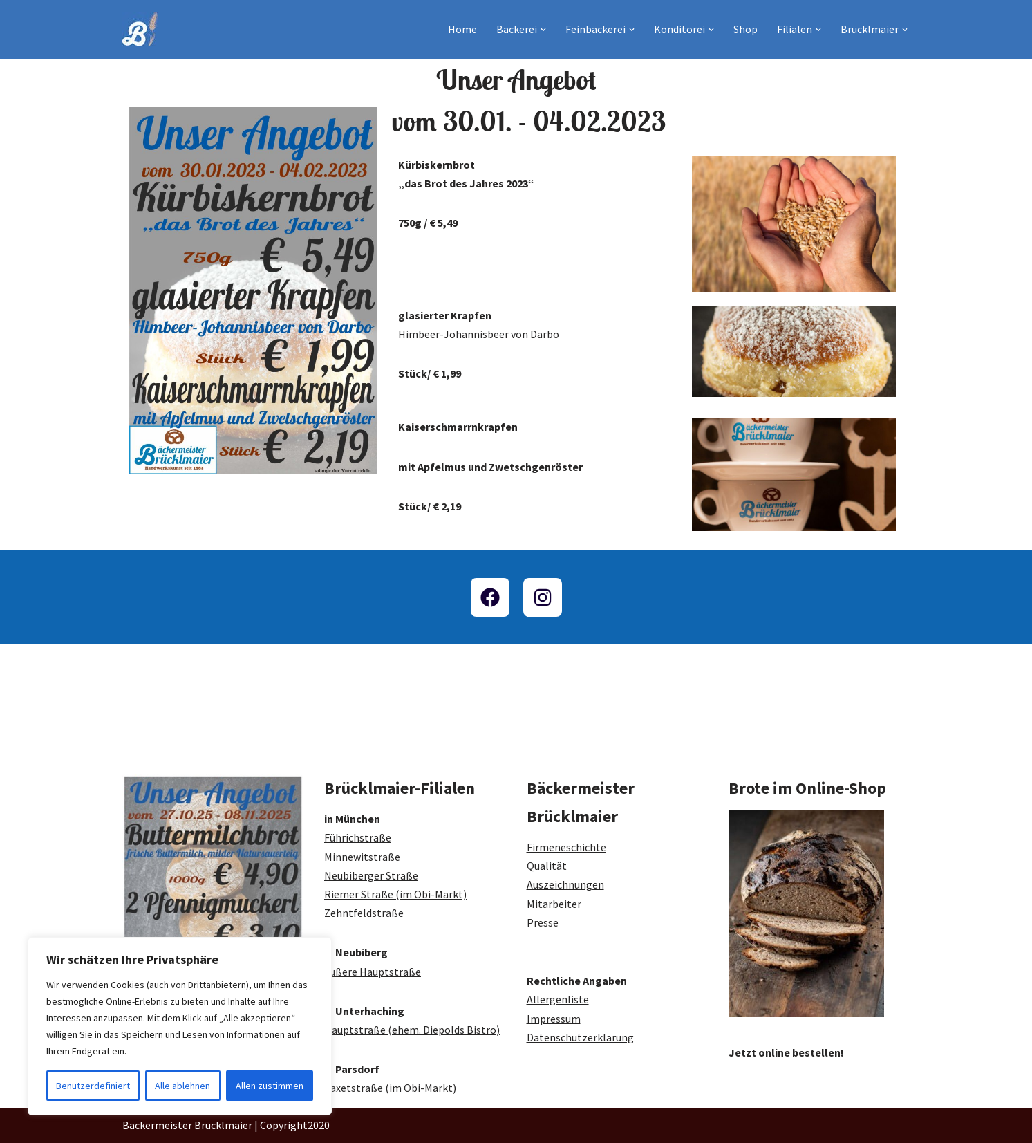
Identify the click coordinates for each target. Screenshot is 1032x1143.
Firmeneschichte (566, 847)
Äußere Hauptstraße (372, 971)
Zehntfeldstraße (364, 913)
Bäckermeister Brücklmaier (187, 1125)
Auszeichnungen (565, 884)
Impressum (554, 1018)
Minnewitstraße (362, 857)
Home (462, 29)
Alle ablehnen (182, 1085)
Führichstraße (357, 837)
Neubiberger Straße (371, 875)
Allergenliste (558, 999)
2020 (319, 1125)
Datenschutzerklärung (580, 1037)
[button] (543, 29)
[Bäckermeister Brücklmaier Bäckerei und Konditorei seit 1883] (140, 29)
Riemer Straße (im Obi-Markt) (395, 894)
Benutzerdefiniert (93, 1085)
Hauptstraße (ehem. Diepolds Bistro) (412, 1030)
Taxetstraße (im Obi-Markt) (390, 1088)
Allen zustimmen (269, 1085)
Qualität (547, 866)
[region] (180, 1026)
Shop (745, 29)
